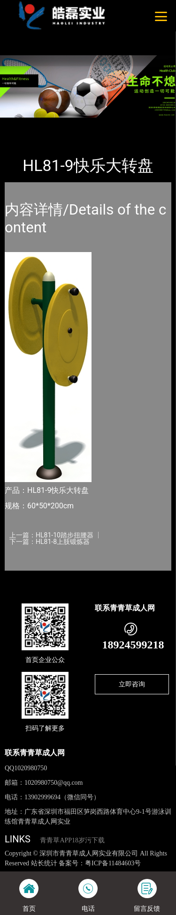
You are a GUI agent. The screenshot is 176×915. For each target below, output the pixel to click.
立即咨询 (132, 684)
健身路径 (97, 123)
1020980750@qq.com (53, 782)
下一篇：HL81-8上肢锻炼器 (49, 541)
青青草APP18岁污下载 (72, 840)
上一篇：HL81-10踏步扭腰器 (51, 535)
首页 (20, 123)
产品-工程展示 (56, 123)
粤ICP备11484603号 (113, 863)
